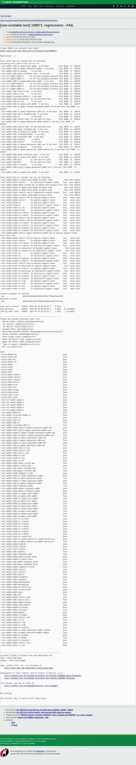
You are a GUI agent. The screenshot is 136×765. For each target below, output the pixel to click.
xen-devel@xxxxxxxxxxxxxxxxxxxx (21, 32)
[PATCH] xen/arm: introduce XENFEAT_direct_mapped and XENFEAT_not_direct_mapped (56, 715)
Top (2, 16)
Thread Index (52, 20)
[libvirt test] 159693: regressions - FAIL (33, 717)
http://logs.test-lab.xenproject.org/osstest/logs (28, 668)
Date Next (13, 20)
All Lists (8, 16)
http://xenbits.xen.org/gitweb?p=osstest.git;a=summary (31, 686)
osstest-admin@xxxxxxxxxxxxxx (47, 32)
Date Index (42, 20)
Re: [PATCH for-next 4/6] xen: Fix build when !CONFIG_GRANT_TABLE (45, 710)
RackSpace (40, 751)
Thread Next (32, 20)
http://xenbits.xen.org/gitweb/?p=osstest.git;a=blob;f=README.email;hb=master (42, 676)
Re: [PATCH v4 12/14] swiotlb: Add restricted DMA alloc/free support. (44, 712)
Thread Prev (22, 20)
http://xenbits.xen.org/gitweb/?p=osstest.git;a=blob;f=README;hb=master (39, 678)
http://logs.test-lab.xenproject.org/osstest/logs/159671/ (28, 51)
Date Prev (4, 20)
